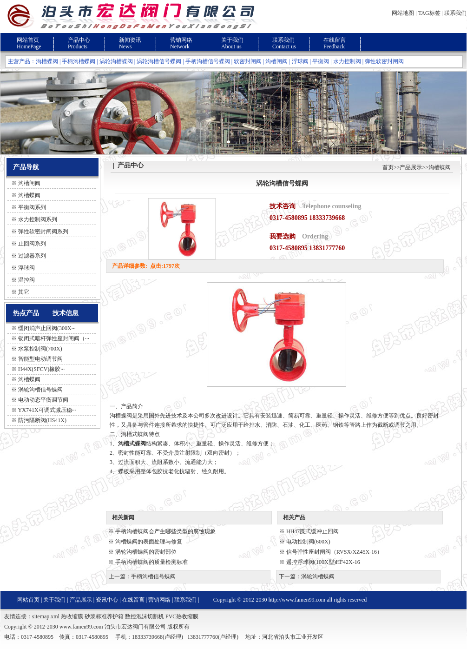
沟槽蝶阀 (47, 61)
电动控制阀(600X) (308, 541)
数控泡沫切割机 (144, 616)
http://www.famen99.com (297, 599)
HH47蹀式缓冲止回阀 (312, 531)
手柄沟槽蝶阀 (78, 61)
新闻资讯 (130, 40)
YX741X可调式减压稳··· (47, 410)
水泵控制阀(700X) (40, 348)
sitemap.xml (45, 616)
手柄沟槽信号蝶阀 (207, 61)
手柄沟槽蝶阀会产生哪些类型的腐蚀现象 (165, 531)
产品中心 (79, 40)
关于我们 (232, 40)
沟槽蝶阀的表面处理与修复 (148, 541)
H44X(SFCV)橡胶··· (41, 369)
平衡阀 (320, 61)
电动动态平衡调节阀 (43, 400)
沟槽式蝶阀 (132, 443)
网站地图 (403, 13)
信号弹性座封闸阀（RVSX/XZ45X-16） (334, 552)
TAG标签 (429, 13)
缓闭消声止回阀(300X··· (47, 328)
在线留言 (334, 40)
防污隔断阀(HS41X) (42, 420)
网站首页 (28, 40)
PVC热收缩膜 (181, 616)
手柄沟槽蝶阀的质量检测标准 (151, 562)
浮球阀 (300, 61)
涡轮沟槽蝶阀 (116, 61)
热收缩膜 (72, 616)
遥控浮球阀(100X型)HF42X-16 (323, 562)
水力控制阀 (347, 61)
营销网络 (181, 40)
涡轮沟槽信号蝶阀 (159, 61)
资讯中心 (107, 599)
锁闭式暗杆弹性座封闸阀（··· (53, 338)
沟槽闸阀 (276, 61)
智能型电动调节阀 (40, 359)
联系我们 (455, 13)
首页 (388, 167)
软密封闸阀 (248, 61)
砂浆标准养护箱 (104, 616)
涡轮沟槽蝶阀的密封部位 (146, 552)
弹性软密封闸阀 (384, 61)
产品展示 (411, 167)
